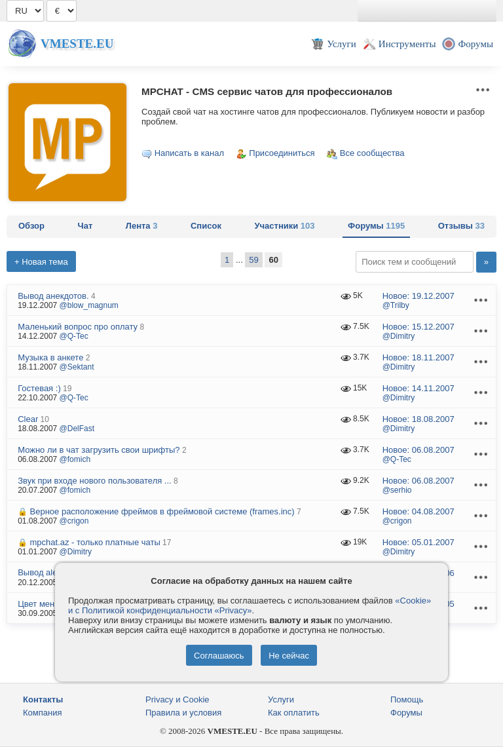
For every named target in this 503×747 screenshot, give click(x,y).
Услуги (281, 699)
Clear (28, 419)
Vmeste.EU (77, 43)
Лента (142, 226)
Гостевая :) (39, 388)
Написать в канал (189, 153)
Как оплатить (294, 713)
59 (253, 260)
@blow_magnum (89, 305)
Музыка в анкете (50, 357)
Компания (42, 713)
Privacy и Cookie (177, 699)
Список (206, 226)
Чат (85, 226)
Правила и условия (183, 713)
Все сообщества (372, 153)
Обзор (31, 226)
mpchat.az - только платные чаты (95, 542)
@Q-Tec (74, 336)
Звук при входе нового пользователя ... (95, 481)
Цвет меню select (51, 604)
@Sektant (77, 367)
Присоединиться (281, 153)
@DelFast (77, 428)
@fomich (75, 459)
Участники (284, 226)
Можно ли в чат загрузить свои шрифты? (98, 450)
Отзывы (461, 226)
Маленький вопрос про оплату (78, 327)
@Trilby (395, 305)
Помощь (406, 699)
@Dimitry (398, 336)
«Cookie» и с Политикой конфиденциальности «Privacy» (249, 605)
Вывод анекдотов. (53, 296)
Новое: (418, 296)
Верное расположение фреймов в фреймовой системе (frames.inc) (162, 511)
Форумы (376, 226)
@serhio (397, 490)
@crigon (74, 521)
